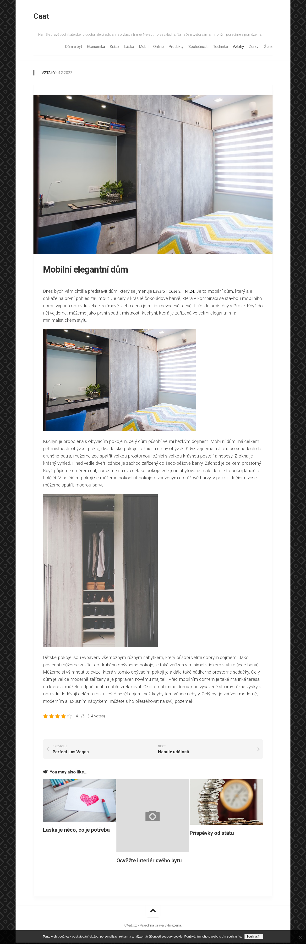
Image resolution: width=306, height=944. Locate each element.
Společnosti (198, 48)
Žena (268, 48)
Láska (129, 48)
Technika (220, 48)
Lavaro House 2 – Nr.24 (177, 292)
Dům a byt (73, 48)
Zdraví (254, 48)
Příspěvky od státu (212, 834)
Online (158, 48)
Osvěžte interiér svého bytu (149, 862)
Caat (41, 16)
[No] (300, 937)
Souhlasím (253, 936)
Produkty (176, 48)
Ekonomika (96, 48)
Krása (114, 48)
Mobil (143, 48)
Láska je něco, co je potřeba (76, 831)
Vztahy (238, 48)
